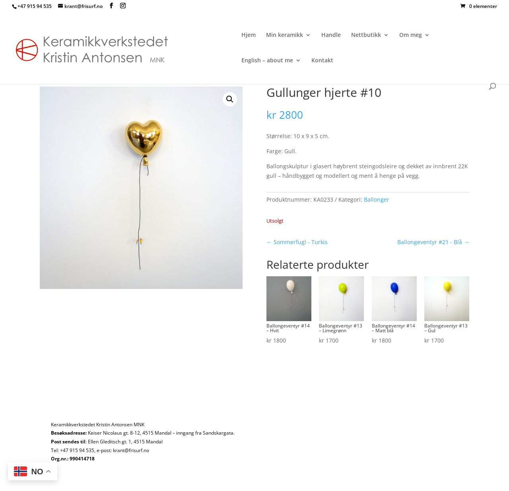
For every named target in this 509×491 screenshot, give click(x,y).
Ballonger (376, 199)
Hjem (248, 35)
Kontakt (322, 61)
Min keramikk (284, 35)
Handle (331, 35)
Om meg (410, 35)
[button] (230, 99)
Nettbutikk (366, 35)
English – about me (267, 61)
